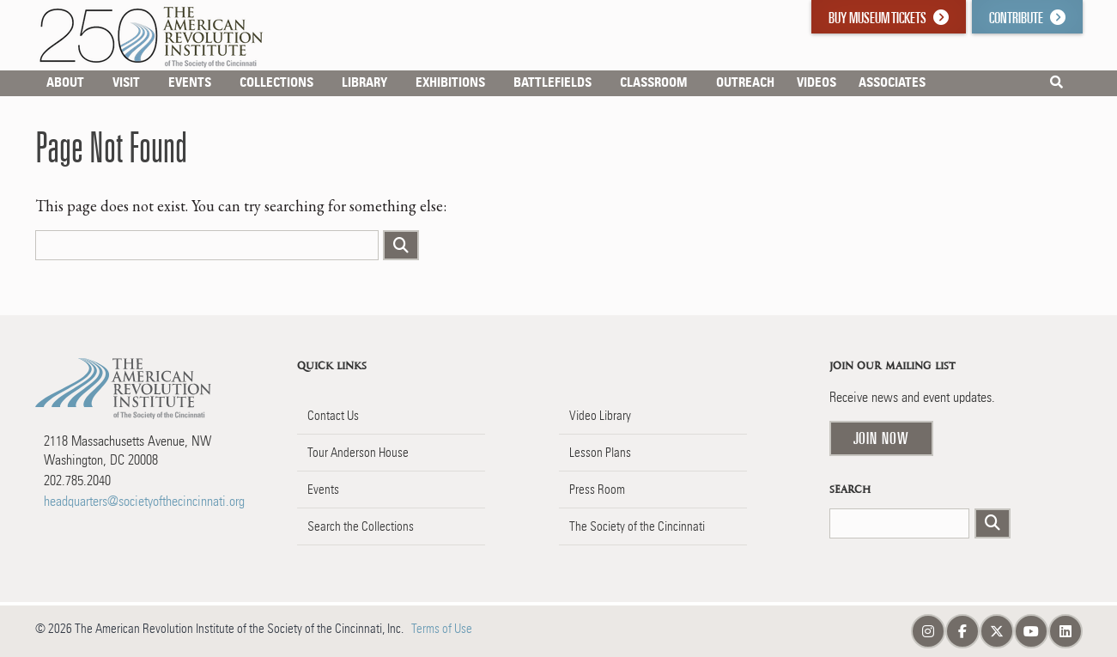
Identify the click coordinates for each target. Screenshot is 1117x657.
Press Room (597, 489)
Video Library (600, 415)
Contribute (1027, 18)
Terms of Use (441, 628)
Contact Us (333, 415)
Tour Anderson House (358, 452)
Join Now (881, 438)
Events (323, 489)
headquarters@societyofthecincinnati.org (144, 501)
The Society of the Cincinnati (637, 526)
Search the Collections (360, 526)
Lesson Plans (600, 452)
